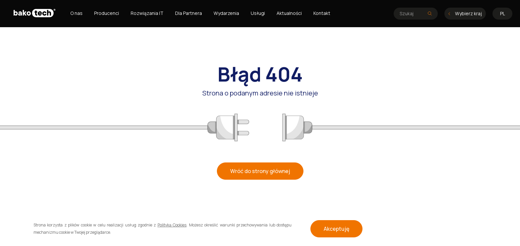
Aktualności (289, 13)
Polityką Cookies (172, 225)
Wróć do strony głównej (260, 171)
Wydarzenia (226, 13)
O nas (76, 13)
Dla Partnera (188, 13)
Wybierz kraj (465, 13)
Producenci (106, 13)
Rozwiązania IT (147, 13)
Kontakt (321, 13)
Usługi (258, 13)
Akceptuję (336, 228)
